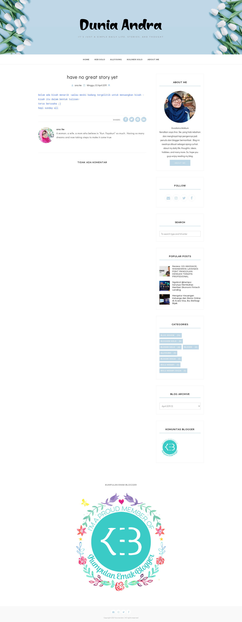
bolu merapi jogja (171, 371)
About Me (180, 163)
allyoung (166, 353)
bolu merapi (167, 365)
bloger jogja (168, 359)
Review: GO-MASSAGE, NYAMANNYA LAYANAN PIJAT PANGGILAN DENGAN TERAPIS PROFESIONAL (185, 271)
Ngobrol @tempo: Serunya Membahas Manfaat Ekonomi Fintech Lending (186, 286)
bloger (188, 347)
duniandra (119, 617)
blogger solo (168, 341)
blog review (167, 335)
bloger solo (168, 347)
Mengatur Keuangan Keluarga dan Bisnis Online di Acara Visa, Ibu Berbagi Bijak (186, 299)
